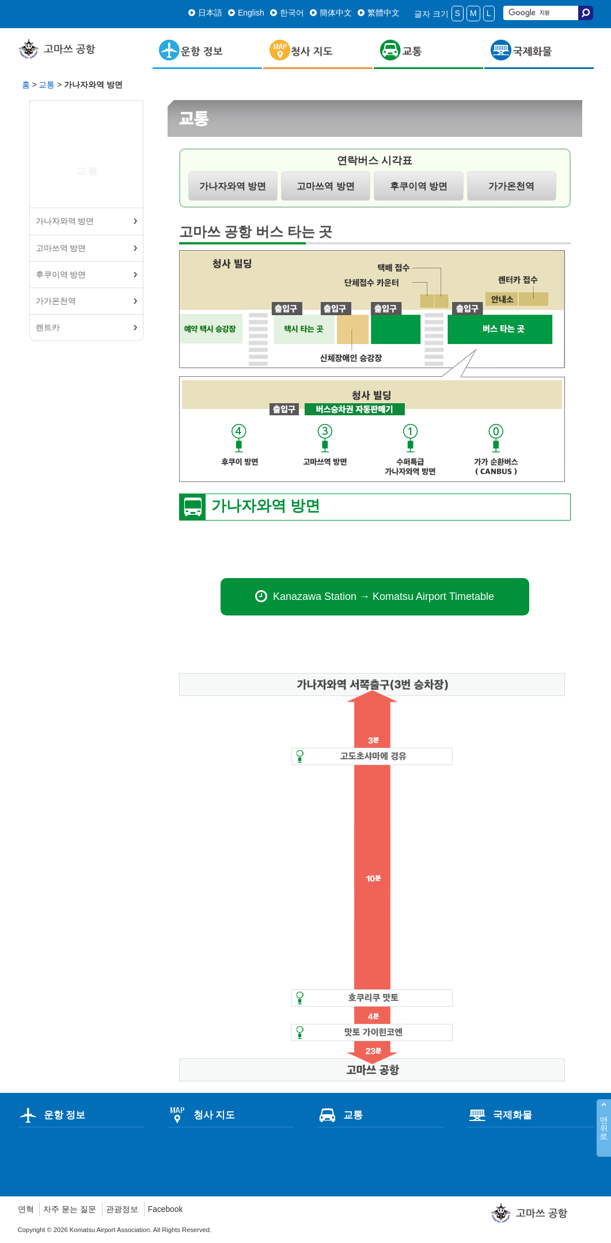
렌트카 (48, 327)
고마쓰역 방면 (61, 248)
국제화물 (499, 1115)
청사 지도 (202, 1115)
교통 (47, 84)
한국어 (287, 12)
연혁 (26, 1209)
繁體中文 (379, 12)
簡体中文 (331, 12)
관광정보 (122, 1209)
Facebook (165, 1209)
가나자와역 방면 (65, 220)
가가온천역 (56, 300)
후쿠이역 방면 (61, 274)
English (246, 12)
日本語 (205, 12)
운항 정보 (52, 1115)
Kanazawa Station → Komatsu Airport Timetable (374, 597)
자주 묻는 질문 (69, 1209)
